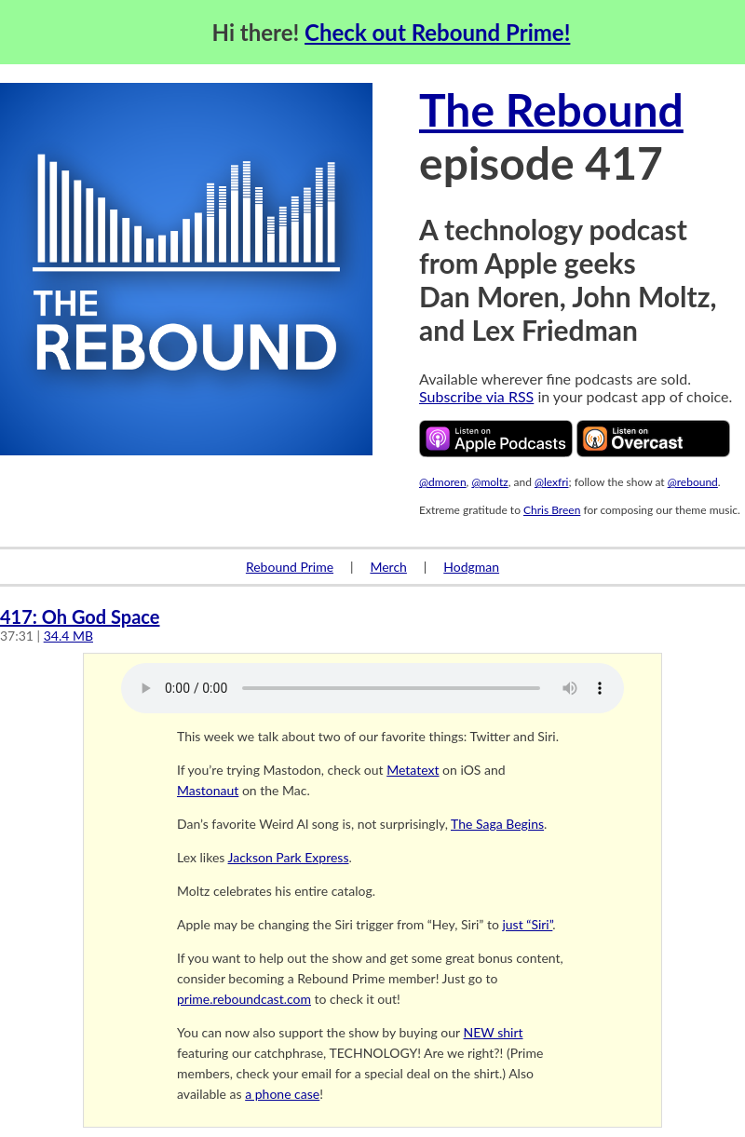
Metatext (412, 770)
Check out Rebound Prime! (437, 32)
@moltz (489, 482)
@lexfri (552, 482)
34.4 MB (68, 635)
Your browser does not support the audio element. (372, 688)
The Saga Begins (497, 824)
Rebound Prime (289, 567)
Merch (388, 567)
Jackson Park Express (288, 857)
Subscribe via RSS (476, 396)
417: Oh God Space (79, 616)
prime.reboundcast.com (244, 999)
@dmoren (443, 482)
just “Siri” (527, 924)
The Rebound (551, 109)
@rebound (693, 482)
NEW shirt (493, 1032)
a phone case (282, 1094)
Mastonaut (207, 790)
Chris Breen (551, 510)
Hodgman (471, 567)
